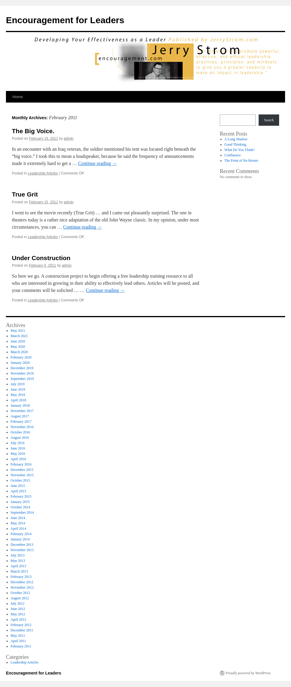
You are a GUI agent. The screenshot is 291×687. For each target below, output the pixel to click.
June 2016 (18, 448)
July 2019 (18, 384)
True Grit (25, 194)
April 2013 (18, 566)
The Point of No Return (241, 160)
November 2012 (22, 587)
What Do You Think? (239, 150)
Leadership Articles (43, 173)
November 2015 (22, 475)
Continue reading (97, 163)
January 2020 (20, 363)
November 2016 (22, 427)
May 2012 (18, 614)
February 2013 (21, 577)
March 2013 (19, 571)
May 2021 (18, 330)
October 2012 (20, 593)
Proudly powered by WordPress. (248, 673)
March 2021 (19, 336)
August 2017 (20, 416)
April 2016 (18, 459)
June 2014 (18, 518)
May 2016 (18, 454)
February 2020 (21, 357)
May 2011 (18, 635)
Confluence (232, 155)
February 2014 (21, 534)
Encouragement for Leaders (65, 20)
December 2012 (22, 582)
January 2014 (20, 539)
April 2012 (18, 619)
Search (269, 120)
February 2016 (21, 464)
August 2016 (20, 438)
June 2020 (18, 341)
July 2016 (18, 443)
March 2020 (19, 352)
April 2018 (18, 400)
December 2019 (22, 368)
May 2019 (18, 395)
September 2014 (22, 512)
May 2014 (18, 523)
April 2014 (18, 528)
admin (69, 138)
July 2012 (18, 603)
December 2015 (22, 470)
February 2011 (21, 646)
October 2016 (20, 432)
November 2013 (22, 550)
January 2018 (20, 405)
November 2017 (22, 411)
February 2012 (21, 625)
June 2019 (18, 389)
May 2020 (18, 347)
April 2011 (18, 641)
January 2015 (20, 502)
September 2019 (22, 379)
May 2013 (18, 561)
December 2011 (22, 630)
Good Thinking (235, 144)
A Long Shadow (236, 139)
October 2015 (20, 480)
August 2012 (20, 598)
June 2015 (18, 486)
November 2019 (22, 373)
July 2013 (18, 555)
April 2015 (18, 491)
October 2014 (20, 507)
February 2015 (21, 496)
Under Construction (41, 257)
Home (17, 97)
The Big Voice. (33, 131)
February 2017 (21, 421)
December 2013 (22, 545)
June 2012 (18, 609)
